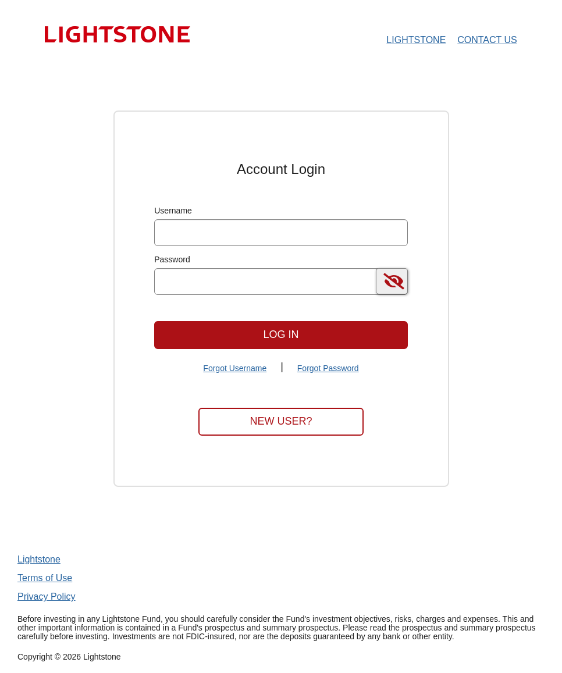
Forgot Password (328, 368)
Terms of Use (44, 578)
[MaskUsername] (281, 232)
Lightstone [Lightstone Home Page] (416, 40)
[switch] (392, 281)
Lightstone (39, 559)
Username (173, 210)
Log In (280, 334)
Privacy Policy (46, 596)
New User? (281, 421)
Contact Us (487, 40)
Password (172, 259)
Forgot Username (234, 368)
